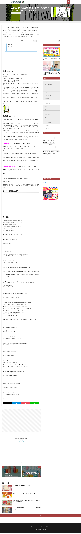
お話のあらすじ (9, 44)
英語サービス (47, 108)
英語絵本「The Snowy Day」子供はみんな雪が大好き (24, 493)
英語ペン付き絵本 (48, 103)
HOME (13, 21)
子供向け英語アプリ (48, 95)
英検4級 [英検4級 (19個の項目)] (50, 157)
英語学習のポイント (10, 46)
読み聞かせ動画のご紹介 (10, 48)
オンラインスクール (48, 111)
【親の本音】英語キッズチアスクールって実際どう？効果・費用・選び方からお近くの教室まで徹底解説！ (51, 73)
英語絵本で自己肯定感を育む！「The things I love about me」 (26, 485)
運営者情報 (48, 526)
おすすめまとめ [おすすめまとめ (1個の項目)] (52, 137)
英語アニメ (47, 127)
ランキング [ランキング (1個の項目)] (51, 148)
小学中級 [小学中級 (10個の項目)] (53, 150)
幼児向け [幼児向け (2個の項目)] (45, 152)
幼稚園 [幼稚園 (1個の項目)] (54, 152)
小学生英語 (46, 119)
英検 (45, 87)
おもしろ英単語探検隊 (48, 84)
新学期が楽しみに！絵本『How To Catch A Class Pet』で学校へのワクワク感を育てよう (26, 501)
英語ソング (47, 124)
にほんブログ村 (21, 441)
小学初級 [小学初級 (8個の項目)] (58, 150)
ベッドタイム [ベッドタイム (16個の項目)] (46, 148)
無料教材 (47, 100)
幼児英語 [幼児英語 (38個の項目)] (50, 152)
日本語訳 (8, 50)
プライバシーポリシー (35, 526)
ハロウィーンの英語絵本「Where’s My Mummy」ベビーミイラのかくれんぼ (26, 508)
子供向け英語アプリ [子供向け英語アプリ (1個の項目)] (47, 150)
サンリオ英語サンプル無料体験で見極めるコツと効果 (51, 59)
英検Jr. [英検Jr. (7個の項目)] (58, 157)
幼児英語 (46, 116)
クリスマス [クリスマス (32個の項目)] (52, 139)
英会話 (46, 92)
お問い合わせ (42, 526)
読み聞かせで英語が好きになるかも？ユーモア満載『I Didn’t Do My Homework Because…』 (32, 21)
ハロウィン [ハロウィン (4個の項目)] (52, 141)
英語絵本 (68, 7)
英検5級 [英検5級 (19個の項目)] (54, 157)
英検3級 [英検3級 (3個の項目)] (45, 157)
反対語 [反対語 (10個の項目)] (56, 148)
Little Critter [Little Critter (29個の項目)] (45, 137)
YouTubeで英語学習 (48, 122)
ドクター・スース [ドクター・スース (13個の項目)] (46, 141)
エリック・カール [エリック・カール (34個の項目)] (46, 139)
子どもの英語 (43, 529)
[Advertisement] (21, 60)
